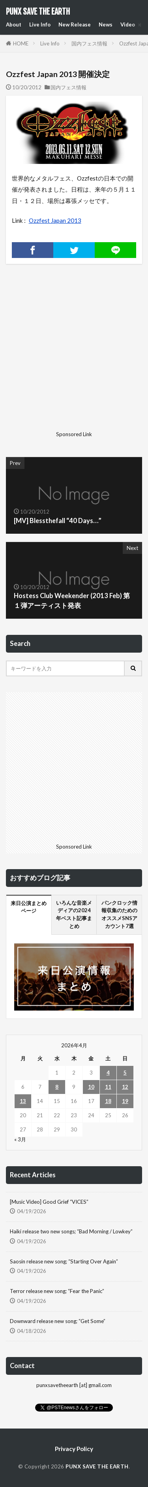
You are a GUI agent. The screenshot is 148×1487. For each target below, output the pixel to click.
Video (127, 24)
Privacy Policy (74, 1448)
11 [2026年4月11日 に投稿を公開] (108, 1087)
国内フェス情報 (89, 43)
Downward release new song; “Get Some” (57, 1321)
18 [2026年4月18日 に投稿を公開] (108, 1101)
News (105, 24)
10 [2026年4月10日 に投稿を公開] (91, 1087)
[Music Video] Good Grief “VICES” (49, 1202)
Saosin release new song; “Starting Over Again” (64, 1261)
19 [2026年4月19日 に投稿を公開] (125, 1101)
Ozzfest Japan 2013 (55, 220)
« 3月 (20, 1139)
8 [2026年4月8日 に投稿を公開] (56, 1087)
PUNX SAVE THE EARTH (38, 12)
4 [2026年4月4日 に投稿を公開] (108, 1072)
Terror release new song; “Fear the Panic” (57, 1291)
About (13, 24)
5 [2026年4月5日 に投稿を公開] (125, 1072)
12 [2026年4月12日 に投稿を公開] (125, 1087)
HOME (20, 43)
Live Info (40, 24)
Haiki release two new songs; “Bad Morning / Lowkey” (71, 1231)
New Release (74, 24)
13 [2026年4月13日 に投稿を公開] (23, 1101)
